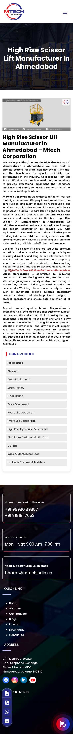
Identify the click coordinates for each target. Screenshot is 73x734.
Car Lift (12, 446)
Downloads (16, 630)
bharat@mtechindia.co (28, 573)
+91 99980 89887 (21, 509)
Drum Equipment (18, 379)
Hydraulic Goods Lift (21, 412)
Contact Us (17, 635)
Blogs (13, 619)
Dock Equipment (18, 404)
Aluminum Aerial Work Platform (28, 437)
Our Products (18, 614)
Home (13, 603)
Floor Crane (15, 396)
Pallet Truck (15, 363)
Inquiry (13, 624)
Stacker (12, 371)
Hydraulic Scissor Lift (21, 421)
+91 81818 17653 (19, 515)
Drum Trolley (15, 388)
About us (15, 608)
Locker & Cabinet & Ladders (26, 462)
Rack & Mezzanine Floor (23, 454)
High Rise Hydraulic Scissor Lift (27, 429)
